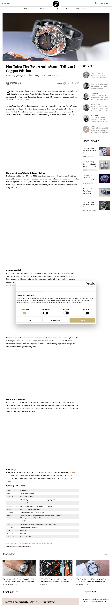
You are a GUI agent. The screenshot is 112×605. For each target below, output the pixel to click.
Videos (84, 9)
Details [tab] (56, 289)
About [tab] (83, 289)
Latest (26, 9)
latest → (106, 555)
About (77, 9)
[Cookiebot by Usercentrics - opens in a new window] (87, 283)
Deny (29, 320)
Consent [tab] (29, 289)
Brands (42, 9)
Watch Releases (17, 546)
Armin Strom (23, 490)
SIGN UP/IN (104, 3)
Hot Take (9, 546)
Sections (34, 9)
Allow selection (56, 320)
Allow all (82, 320)
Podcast (69, 9)
